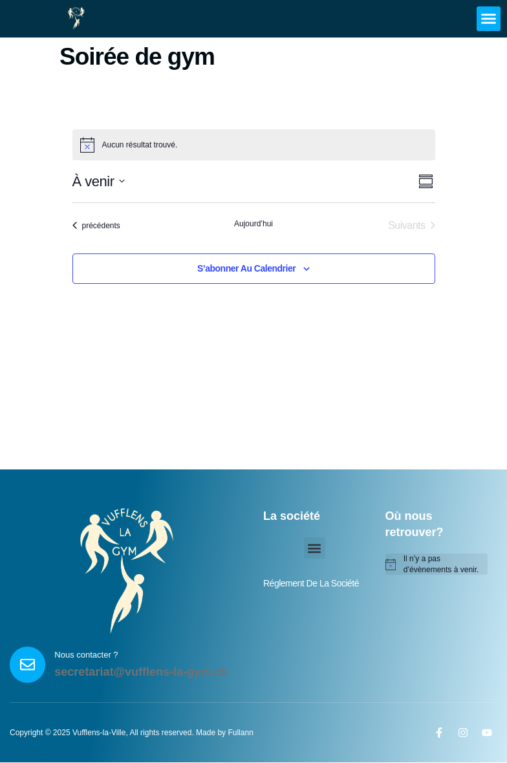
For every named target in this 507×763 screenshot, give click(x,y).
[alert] (436, 564)
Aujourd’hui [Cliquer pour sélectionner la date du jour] (253, 223)
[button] (489, 18)
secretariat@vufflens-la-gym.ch (142, 672)
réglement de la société (311, 583)
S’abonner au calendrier (246, 268)
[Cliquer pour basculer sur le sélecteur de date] (98, 181)
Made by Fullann (224, 733)
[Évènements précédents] (96, 226)
